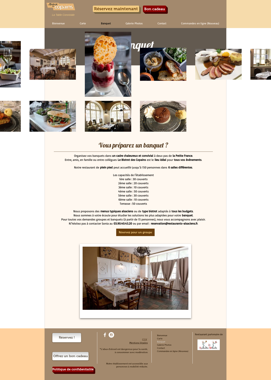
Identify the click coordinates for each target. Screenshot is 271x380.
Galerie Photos (164, 345)
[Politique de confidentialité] (73, 369)
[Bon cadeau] (154, 9)
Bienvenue (162, 335)
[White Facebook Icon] (105, 335)
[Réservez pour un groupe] (135, 232)
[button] (82, 23)
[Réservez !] (66, 337)
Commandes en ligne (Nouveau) (172, 351)
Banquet (161, 342)
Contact (161, 348)
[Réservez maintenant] (116, 9)
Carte (159, 338)
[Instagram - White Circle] (111, 335)
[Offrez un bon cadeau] (70, 356)
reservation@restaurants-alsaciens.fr (174, 223)
